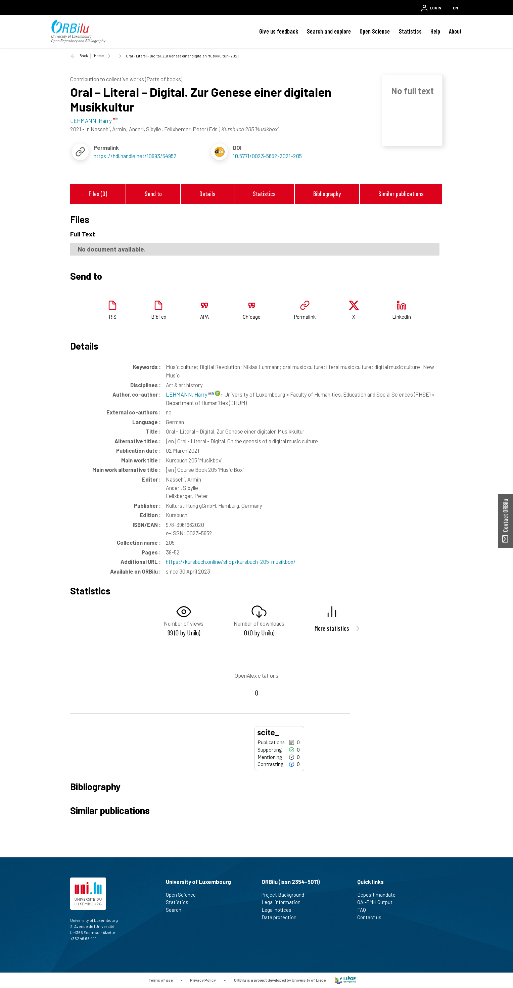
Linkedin (401, 317)
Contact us (372, 917)
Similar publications (401, 193)
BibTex (158, 317)
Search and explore (329, 31)
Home (99, 55)
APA (204, 317)
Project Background (286, 895)
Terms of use (160, 979)
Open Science (375, 31)
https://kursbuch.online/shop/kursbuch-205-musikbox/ (231, 561)
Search (176, 910)
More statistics (332, 628)
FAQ (364, 910)
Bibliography (327, 193)
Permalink (305, 317)
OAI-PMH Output (377, 902)
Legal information (284, 902)
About (455, 31)
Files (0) (98, 193)
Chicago (252, 317)
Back (84, 55)
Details (207, 193)
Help (435, 31)
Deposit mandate (379, 895)
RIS (112, 317)
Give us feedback (278, 31)
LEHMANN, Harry (190, 394)
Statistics (410, 31)
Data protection (282, 917)
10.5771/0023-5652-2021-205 (267, 155)
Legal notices (279, 910)
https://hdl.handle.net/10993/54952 (135, 155)
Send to (153, 193)
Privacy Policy (203, 979)
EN (455, 7)
